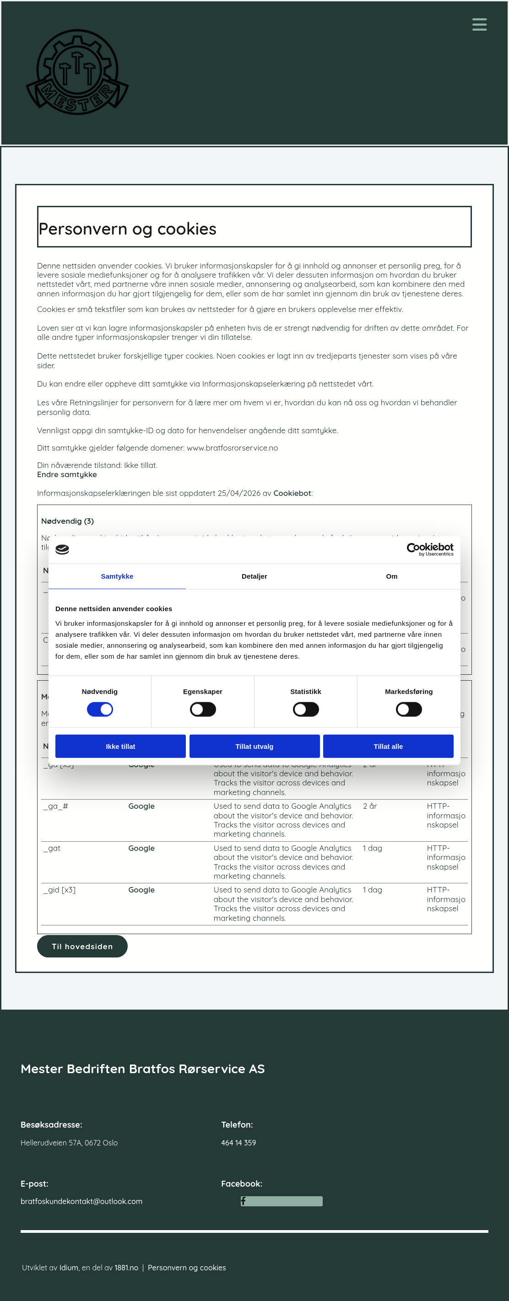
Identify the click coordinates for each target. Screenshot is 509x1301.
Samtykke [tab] (117, 576)
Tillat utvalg (254, 746)
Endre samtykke (67, 474)
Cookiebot (292, 493)
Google (141, 806)
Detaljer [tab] (254, 576)
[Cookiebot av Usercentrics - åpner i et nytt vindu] (414, 550)
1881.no (127, 1267)
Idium (69, 1267)
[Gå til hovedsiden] (77, 124)
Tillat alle (388, 746)
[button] (82, 946)
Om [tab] (391, 576)
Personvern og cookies (187, 1267)
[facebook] (243, 1201)
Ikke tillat (120, 746)
